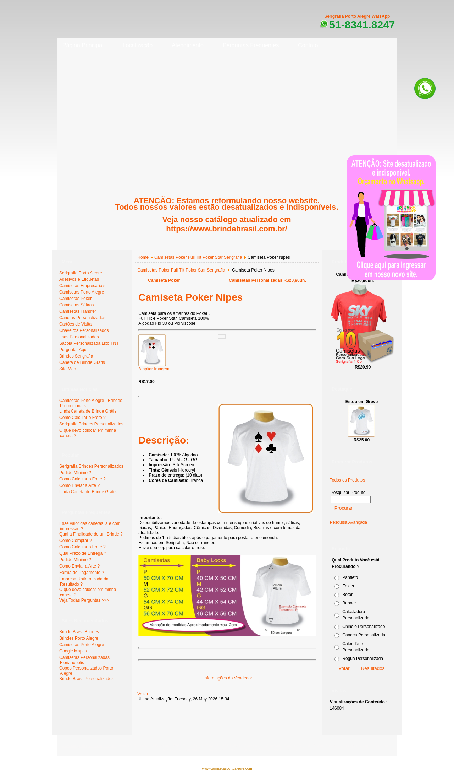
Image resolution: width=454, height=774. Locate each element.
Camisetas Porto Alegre (81, 292)
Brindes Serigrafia (76, 356)
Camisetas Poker (75, 298)
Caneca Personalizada (363, 635)
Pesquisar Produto (348, 492)
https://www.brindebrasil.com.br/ (226, 228)
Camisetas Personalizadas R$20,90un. (267, 280)
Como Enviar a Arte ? (79, 485)
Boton (347, 594)
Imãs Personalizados (79, 336)
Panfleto (350, 577)
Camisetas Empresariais (82, 285)
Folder (348, 586)
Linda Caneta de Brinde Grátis (87, 411)
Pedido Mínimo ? (75, 472)
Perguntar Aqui (73, 349)
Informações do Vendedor (228, 678)
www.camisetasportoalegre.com (227, 768)
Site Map (67, 368)
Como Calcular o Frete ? (82, 417)
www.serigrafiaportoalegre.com (89, 745)
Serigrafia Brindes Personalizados (91, 423)
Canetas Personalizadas (82, 317)
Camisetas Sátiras (76, 304)
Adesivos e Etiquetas (79, 279)
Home (143, 257)
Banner (349, 603)
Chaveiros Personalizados (84, 330)
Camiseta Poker (164, 280)
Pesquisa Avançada (348, 522)
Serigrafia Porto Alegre (80, 272)
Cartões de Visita (75, 324)
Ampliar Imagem (153, 366)
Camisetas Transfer (77, 311)
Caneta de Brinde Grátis (82, 362)
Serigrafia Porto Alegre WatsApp (357, 16)
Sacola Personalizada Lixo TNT (89, 343)
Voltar (142, 694)
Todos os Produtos (347, 480)
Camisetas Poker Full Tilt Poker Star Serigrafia (198, 257)
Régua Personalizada (362, 658)
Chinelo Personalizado (363, 626)
